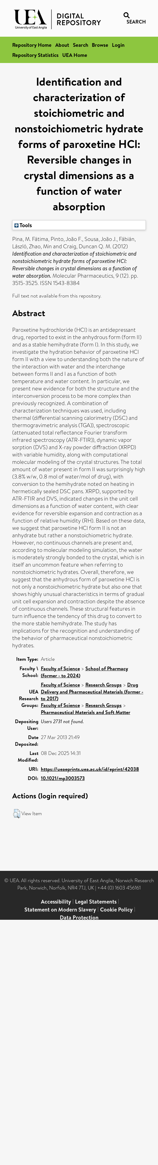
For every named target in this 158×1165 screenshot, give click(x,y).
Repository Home (32, 44)
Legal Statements (96, 901)
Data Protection (79, 917)
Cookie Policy (116, 909)
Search (80, 44)
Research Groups (103, 684)
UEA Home (74, 54)
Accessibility (56, 901)
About (62, 44)
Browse (100, 44)
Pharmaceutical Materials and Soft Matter (85, 712)
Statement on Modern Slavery (60, 909)
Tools (23, 225)
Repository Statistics (35, 54)
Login (118, 44)
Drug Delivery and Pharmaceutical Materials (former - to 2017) (92, 691)
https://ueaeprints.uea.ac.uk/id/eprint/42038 (90, 769)
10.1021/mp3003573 (63, 778)
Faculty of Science (60, 668)
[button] (16, 813)
